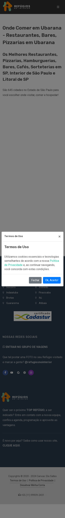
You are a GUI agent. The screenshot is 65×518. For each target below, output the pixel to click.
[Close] (59, 236)
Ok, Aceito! (51, 280)
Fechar (35, 280)
